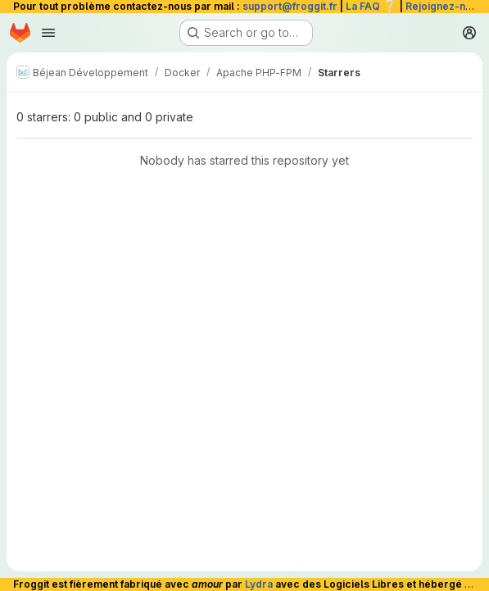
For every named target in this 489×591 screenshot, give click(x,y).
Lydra (259, 584)
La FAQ (371, 6)
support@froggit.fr (289, 6)
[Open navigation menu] (48, 33)
